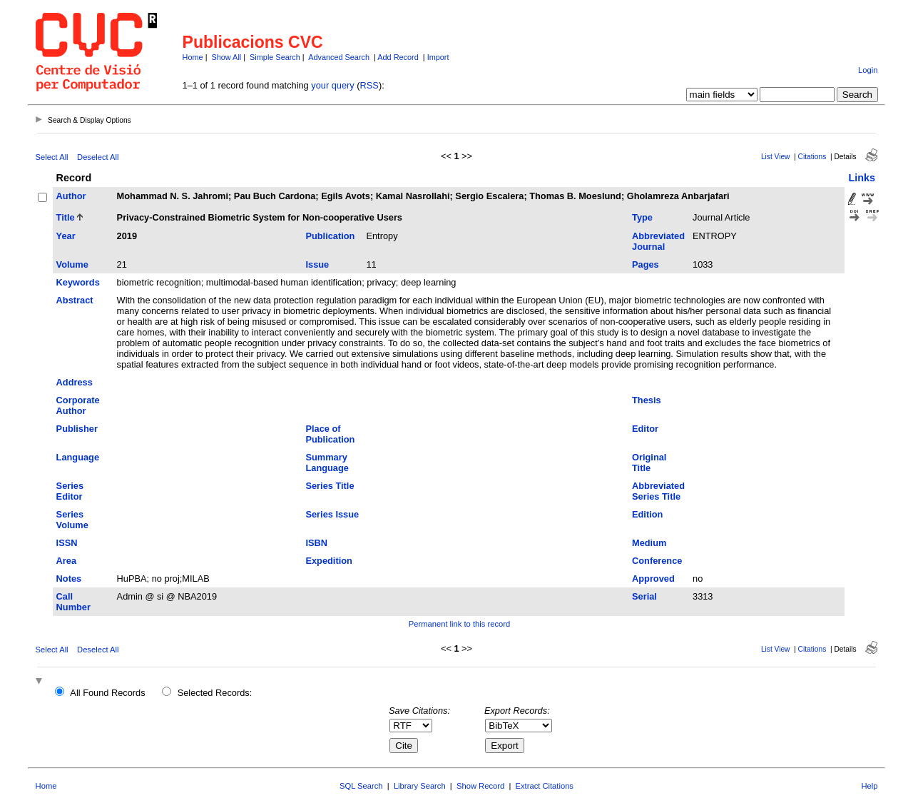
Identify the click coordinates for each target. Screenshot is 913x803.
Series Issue (332, 514)
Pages (645, 264)
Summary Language (326, 462)
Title (65, 217)
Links (861, 177)
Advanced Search (338, 57)
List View (775, 157)
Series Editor (69, 491)
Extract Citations (544, 786)
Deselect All (97, 157)
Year (66, 236)
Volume (72, 264)
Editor (645, 428)
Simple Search (275, 57)
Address (74, 382)
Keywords (78, 282)
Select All (52, 157)
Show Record (480, 786)
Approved (653, 578)
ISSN (67, 542)
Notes (69, 578)
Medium (649, 542)
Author (71, 196)
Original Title (649, 462)
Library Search (420, 786)
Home (193, 57)
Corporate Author (78, 405)
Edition (647, 514)
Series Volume (72, 519)
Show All (227, 57)
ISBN (316, 542)
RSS (369, 85)
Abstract (74, 300)
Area (66, 560)
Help (869, 786)
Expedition (328, 560)
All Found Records (107, 692)
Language (77, 457)
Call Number (73, 601)
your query (332, 85)
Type (642, 217)
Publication (330, 236)
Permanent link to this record (459, 624)
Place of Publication (330, 434)
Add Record (397, 57)
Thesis (646, 400)
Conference (657, 560)
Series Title (329, 485)
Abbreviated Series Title (658, 491)
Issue (317, 264)
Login (867, 70)
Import (438, 57)
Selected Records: (215, 692)
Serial (644, 596)
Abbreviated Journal (658, 241)
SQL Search (361, 786)
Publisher (77, 428)
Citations (812, 157)
